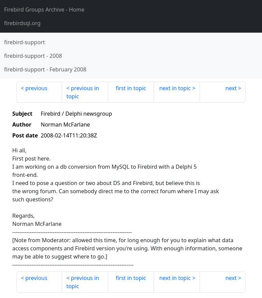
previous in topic (82, 92)
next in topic (175, 88)
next (231, 88)
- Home (44, 9)
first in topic (131, 88)
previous (36, 88)
